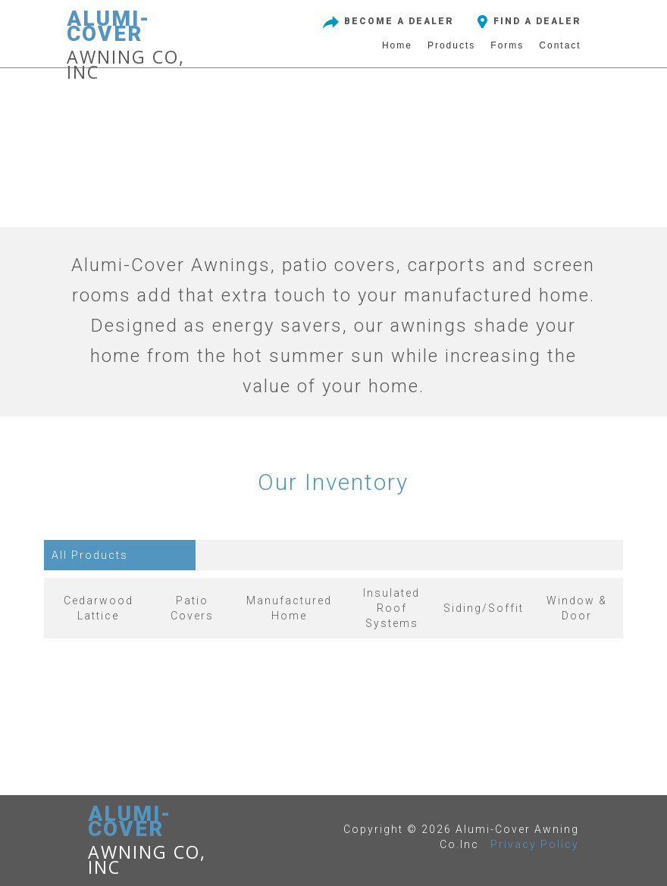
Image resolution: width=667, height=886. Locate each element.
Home (397, 45)
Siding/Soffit (483, 608)
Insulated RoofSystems (391, 608)
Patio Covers (192, 608)
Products (451, 45)
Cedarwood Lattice (98, 608)
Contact (560, 45)
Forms (507, 45)
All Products (90, 555)
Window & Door (576, 608)
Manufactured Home (289, 608)
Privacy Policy (534, 844)
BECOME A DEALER (387, 21)
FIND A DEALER (527, 21)
